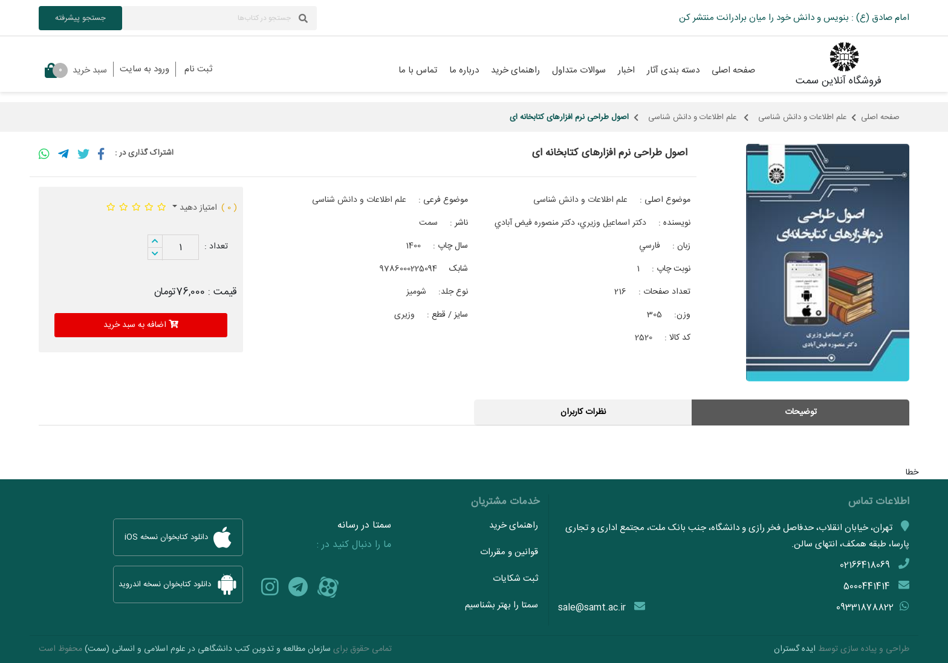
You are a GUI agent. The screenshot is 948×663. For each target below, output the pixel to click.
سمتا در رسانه (364, 526)
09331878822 (865, 607)
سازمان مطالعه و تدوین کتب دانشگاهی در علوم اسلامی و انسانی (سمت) (208, 649)
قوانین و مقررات (509, 552)
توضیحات (801, 412)
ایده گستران (795, 649)
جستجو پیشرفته (80, 18)
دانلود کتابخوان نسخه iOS (178, 537)
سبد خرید (76, 70)
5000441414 (866, 586)
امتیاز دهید (197, 208)
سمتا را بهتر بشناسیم (501, 605)
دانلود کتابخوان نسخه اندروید (178, 584)
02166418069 (865, 565)
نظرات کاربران (583, 412)
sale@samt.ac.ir (592, 607)
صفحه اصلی (880, 117)
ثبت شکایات (515, 578)
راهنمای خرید (513, 525)
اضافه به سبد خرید (140, 325)
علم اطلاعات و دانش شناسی (802, 117)
